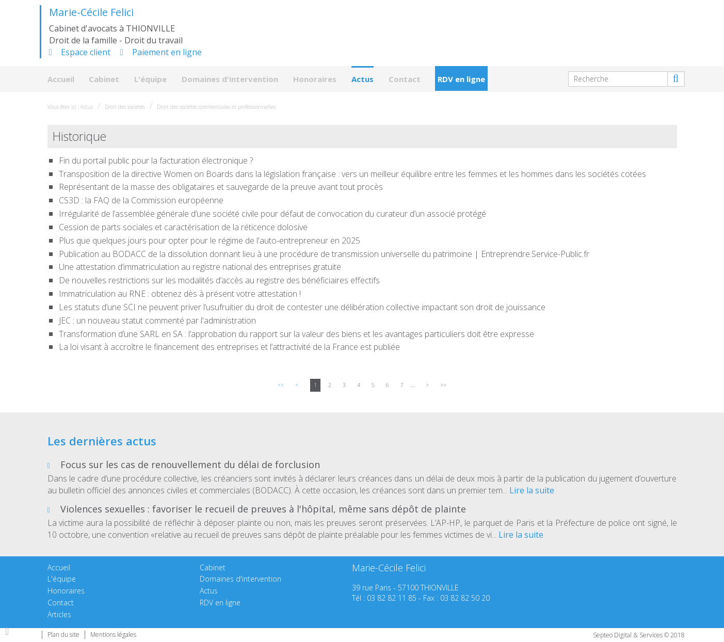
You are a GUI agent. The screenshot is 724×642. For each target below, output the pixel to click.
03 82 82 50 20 (465, 598)
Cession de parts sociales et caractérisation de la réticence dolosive (183, 227)
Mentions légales (113, 634)
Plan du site (63, 634)
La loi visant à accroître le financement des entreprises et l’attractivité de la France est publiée (229, 346)
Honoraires (314, 79)
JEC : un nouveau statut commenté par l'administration (157, 320)
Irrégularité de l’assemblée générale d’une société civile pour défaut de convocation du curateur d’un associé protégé (272, 213)
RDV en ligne (461, 79)
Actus (362, 79)
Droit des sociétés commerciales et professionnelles (216, 106)
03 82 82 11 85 (391, 598)
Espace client (85, 52)
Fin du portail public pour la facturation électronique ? (156, 160)
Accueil (60, 79)
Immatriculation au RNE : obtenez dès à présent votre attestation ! (180, 293)
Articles (59, 614)
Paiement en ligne (167, 52)
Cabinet (104, 79)
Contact (405, 79)
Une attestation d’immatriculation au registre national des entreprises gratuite (200, 266)
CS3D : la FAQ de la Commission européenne (141, 200)
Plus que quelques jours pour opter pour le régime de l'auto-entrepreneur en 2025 (209, 240)
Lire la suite (531, 490)
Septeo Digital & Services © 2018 (639, 635)
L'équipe (150, 79)
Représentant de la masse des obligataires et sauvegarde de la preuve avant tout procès (221, 186)
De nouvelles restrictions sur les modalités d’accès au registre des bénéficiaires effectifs (219, 280)
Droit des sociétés (125, 106)
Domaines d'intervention (230, 79)
